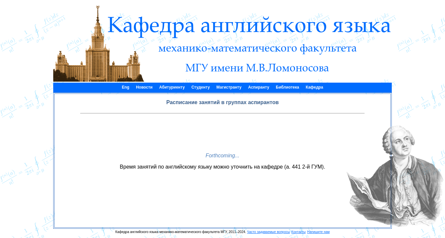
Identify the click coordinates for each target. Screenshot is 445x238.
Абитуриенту (171, 87)
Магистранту (229, 87)
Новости (144, 87)
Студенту (200, 87)
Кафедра (314, 87)
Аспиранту (258, 87)
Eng (125, 87)
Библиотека (287, 87)
